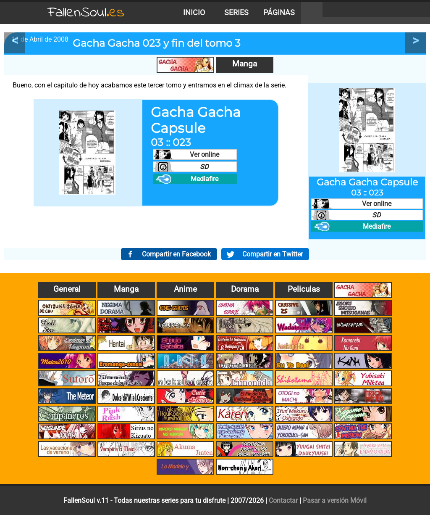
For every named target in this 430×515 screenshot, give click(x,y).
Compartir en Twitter (272, 254)
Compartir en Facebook (176, 254)
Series (236, 12)
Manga (244, 64)
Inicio (194, 12)
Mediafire (204, 179)
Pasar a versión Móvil (335, 500)
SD (204, 167)
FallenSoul (86, 13)
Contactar (283, 500)
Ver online (204, 154)
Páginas (279, 12)
